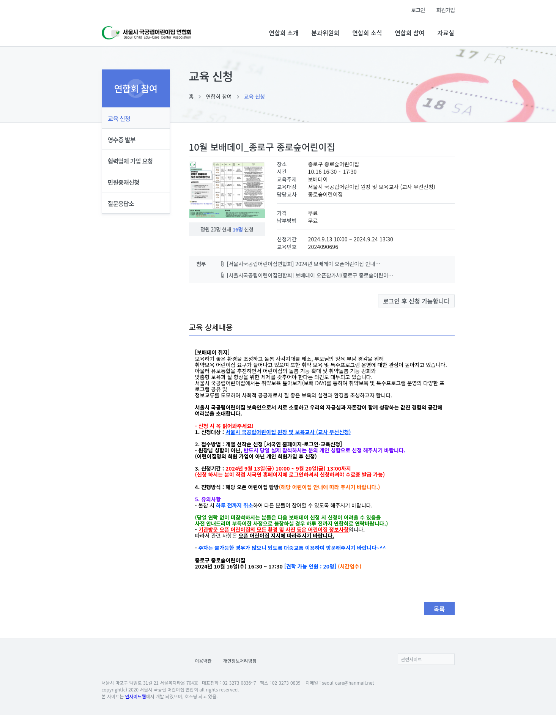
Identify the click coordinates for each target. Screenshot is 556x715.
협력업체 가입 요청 (130, 160)
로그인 (418, 10)
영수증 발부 (121, 139)
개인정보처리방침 (240, 660)
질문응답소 (121, 203)
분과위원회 (326, 32)
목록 (439, 608)
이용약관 (203, 660)
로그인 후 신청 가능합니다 (416, 301)
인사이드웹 (135, 696)
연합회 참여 (409, 32)
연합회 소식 (367, 32)
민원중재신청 (124, 182)
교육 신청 (254, 96)
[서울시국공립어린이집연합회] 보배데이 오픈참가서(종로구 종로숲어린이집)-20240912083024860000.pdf (307, 275)
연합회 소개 (283, 32)
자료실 (445, 32)
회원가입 (445, 10)
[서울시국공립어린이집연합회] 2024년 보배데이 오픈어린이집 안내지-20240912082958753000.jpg (301, 264)
